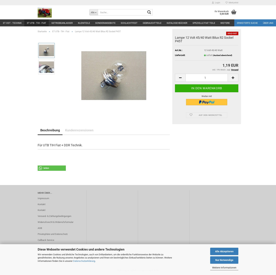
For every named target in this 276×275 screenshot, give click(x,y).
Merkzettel (231, 2)
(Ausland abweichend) (222, 55)
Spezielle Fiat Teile (204, 23)
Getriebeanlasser (62, 23)
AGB (40, 228)
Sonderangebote (105, 23)
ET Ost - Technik (12, 23)
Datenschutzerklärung (84, 261)
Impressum (43, 198)
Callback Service (46, 240)
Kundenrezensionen (79, 130)
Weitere (225, 23)
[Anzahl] (207, 78)
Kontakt (41, 204)
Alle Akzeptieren (224, 251)
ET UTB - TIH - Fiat (36, 23)
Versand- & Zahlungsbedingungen (54, 216)
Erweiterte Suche (247, 23)
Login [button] (216, 2)
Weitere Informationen (224, 267)
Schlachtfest (129, 23)
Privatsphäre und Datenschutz (53, 234)
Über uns (268, 23)
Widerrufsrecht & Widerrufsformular (55, 222)
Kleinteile (84, 23)
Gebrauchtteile (152, 23)
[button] (180, 78)
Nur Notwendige (224, 260)
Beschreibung (50, 130)
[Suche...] (93, 12)
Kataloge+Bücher (177, 23)
